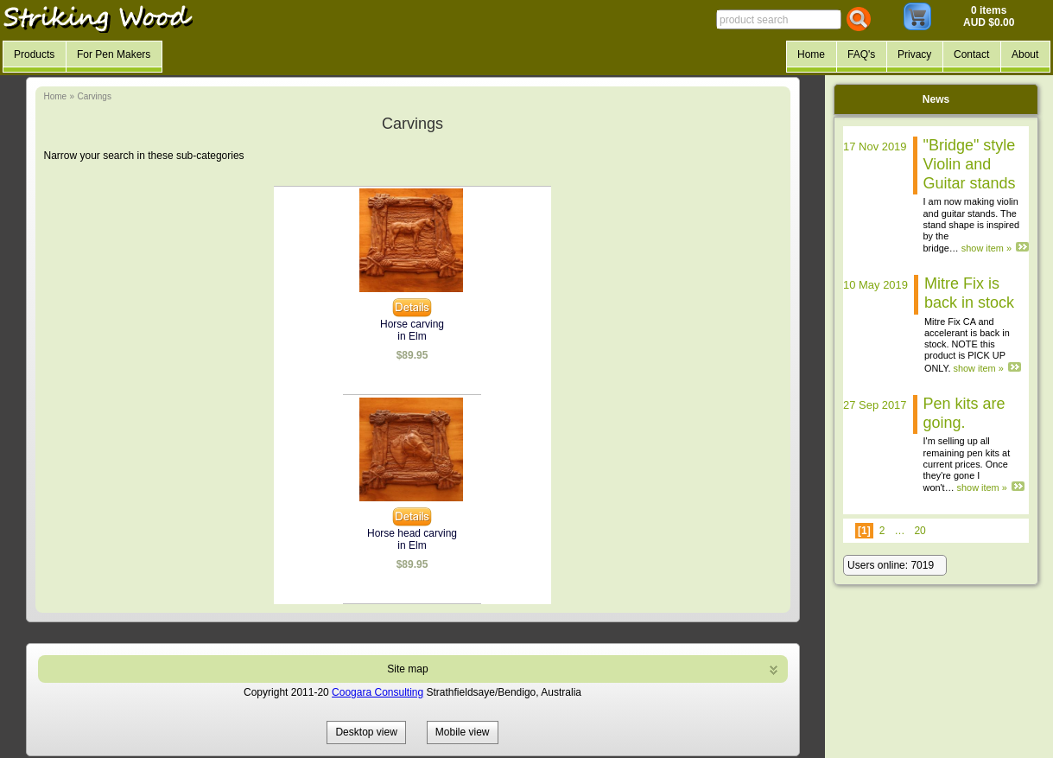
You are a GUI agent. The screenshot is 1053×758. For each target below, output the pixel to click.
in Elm (411, 336)
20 (919, 531)
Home (55, 96)
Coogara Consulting (377, 692)
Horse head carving (412, 533)
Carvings (94, 96)
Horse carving (412, 324)
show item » (986, 248)
